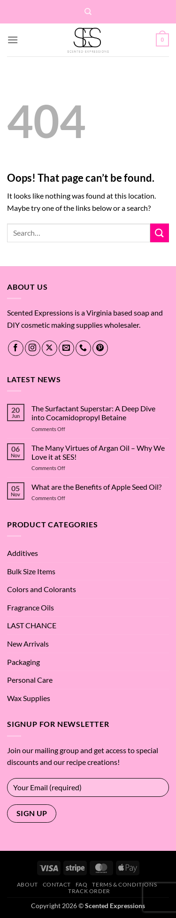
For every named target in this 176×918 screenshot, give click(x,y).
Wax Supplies (28, 698)
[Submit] (159, 233)
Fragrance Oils (30, 607)
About (27, 884)
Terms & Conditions (124, 884)
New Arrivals (28, 643)
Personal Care (30, 679)
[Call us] (83, 348)
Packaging (23, 661)
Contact (57, 884)
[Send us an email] (66, 348)
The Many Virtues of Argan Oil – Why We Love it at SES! (98, 452)
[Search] (88, 11)
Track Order (89, 891)
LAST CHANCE (31, 625)
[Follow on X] (49, 348)
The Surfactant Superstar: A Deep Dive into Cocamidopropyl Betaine (93, 413)
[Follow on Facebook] (15, 348)
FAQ (82, 884)
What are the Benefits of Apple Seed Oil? (96, 486)
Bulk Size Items (31, 571)
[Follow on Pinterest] (100, 348)
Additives (22, 552)
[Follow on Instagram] (32, 348)
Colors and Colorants (41, 589)
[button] (12, 39)
